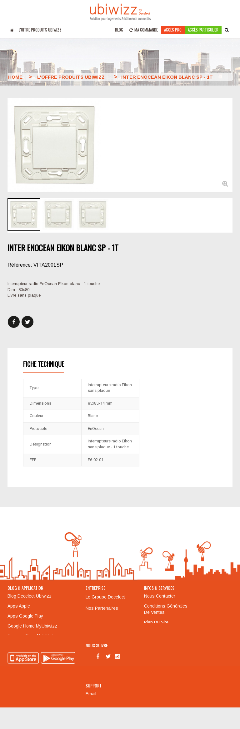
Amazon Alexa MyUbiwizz (33, 635)
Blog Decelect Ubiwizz (30, 596)
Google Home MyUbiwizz (32, 625)
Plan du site (156, 622)
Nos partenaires (102, 608)
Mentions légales (103, 619)
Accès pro (173, 30)
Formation (154, 632)
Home (15, 77)
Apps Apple (19, 605)
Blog (119, 30)
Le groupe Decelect (105, 596)
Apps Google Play (25, 615)
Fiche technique (43, 364)
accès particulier (203, 30)
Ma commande (143, 30)
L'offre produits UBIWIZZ (40, 30)
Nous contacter (159, 596)
